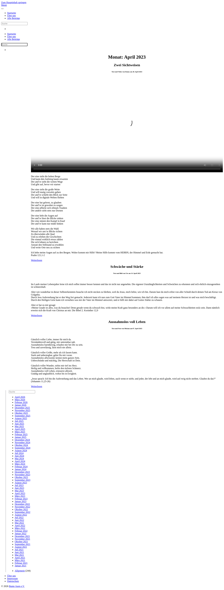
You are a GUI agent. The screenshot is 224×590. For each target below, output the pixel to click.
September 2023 (22, 480)
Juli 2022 (19, 517)
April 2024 (20, 461)
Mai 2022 (19, 523)
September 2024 (22, 448)
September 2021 (22, 544)
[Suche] (14, 23)
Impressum (12, 578)
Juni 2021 (19, 552)
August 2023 (21, 482)
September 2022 (22, 512)
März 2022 (20, 528)
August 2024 (21, 450)
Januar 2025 (20, 437)
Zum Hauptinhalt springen (13, 2)
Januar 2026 (20, 405)
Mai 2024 (19, 458)
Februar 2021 (21, 563)
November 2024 (22, 442)
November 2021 (22, 539)
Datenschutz (13, 581)
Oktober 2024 (21, 445)
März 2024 (20, 464)
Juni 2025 (19, 423)
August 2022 (21, 515)
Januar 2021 (20, 565)
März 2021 (20, 560)
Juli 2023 (19, 485)
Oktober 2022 (21, 509)
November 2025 (22, 410)
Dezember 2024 (22, 440)
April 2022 (20, 525)
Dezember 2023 (22, 472)
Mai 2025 (19, 426)
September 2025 (22, 415)
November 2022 (22, 507)
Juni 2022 (19, 520)
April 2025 (20, 429)
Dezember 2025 (22, 407)
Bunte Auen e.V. (17, 586)
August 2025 (21, 418)
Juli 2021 (19, 549)
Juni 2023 (19, 488)
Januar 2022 (20, 533)
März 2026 (20, 399)
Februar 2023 (21, 498)
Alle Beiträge (13, 18)
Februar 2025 (21, 434)
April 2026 (20, 397)
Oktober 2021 (21, 541)
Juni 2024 (19, 456)
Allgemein (20, 570)
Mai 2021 (19, 555)
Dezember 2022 (22, 504)
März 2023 (20, 496)
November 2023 (22, 474)
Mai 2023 (19, 490)
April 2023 (20, 493)
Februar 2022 (21, 531)
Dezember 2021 (22, 536)
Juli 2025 (19, 421)
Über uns (11, 15)
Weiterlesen (36, 260)
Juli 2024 (19, 453)
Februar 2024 (21, 466)
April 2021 (20, 557)
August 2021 (21, 547)
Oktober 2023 (21, 477)
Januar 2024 (20, 469)
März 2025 (20, 432)
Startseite (11, 13)
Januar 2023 (20, 501)
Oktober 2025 (21, 413)
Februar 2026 (21, 402)
